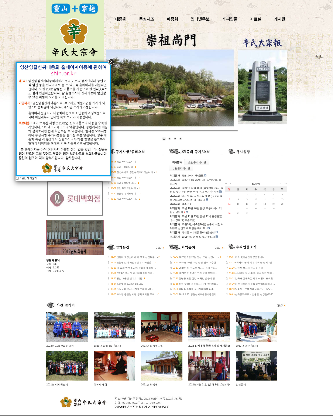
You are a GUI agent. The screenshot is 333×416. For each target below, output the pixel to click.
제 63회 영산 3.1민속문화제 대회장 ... (136, 268)
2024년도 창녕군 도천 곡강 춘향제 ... (198, 273)
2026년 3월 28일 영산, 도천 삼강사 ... (198, 257)
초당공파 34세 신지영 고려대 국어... (135, 289)
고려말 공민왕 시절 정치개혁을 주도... (136, 294)
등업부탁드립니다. (126, 183)
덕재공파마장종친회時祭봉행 (198, 232)
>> (285, 183)
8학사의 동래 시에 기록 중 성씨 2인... (254, 262)
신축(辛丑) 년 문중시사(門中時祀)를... (198, 283)
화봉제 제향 (100, 384)
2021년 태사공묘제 (57, 384)
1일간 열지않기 (28, 126)
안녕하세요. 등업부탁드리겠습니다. (135, 172)
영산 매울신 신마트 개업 (129, 278)
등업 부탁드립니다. (127, 177)
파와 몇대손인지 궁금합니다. (250, 257)
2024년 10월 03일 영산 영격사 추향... (198, 262)
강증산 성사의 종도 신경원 (249, 268)
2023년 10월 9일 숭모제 (60, 345)
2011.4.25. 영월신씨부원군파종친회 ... (199, 294)
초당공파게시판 (197, 162)
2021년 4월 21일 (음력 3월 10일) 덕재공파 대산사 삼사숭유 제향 (225, 384)
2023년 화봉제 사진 (152, 345)
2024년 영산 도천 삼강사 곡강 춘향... (198, 268)
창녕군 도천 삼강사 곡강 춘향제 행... (198, 278)
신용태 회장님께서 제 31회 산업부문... (137, 257)
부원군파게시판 (181, 168)
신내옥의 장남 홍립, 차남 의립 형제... (254, 273)
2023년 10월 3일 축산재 (107, 345)
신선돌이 (241, 384)
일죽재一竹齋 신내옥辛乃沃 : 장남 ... (254, 289)
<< (226, 183)
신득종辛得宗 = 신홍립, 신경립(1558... (255, 294)
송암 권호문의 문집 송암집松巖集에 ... (255, 283)
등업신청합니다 (125, 167)
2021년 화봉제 (149, 384)
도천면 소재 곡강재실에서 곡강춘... (135, 262)
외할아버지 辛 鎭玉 (192, 175)
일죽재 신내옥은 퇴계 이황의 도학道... (255, 278)
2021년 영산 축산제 (247, 345)
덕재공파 (177, 162)
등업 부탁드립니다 (126, 161)
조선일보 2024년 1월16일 (130, 283)
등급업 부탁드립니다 (127, 193)
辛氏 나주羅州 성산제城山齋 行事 (196, 289)
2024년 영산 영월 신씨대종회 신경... (135, 273)
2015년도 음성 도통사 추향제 (198, 236)
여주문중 (187, 204)
